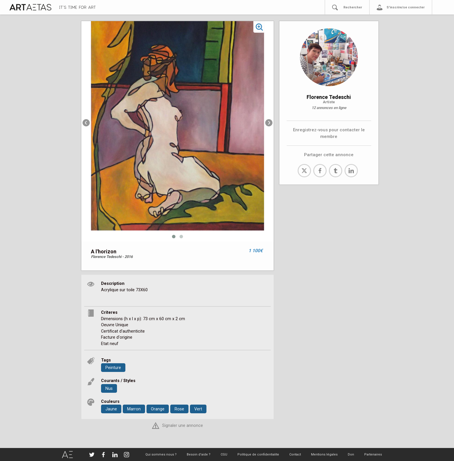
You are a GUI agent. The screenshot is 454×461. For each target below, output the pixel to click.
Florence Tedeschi (329, 97)
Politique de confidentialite (258, 454)
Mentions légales (324, 454)
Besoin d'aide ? (198, 454)
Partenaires (373, 454)
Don (351, 454)
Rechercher (352, 7)
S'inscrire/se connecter (405, 7)
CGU (224, 454)
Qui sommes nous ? (161, 454)
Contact (295, 454)
